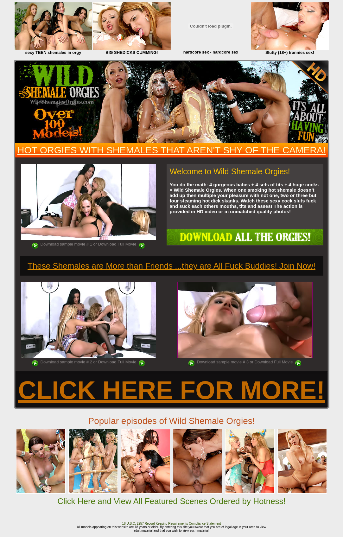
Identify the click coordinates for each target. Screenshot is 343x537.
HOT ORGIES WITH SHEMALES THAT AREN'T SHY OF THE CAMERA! (171, 150)
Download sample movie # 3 (223, 362)
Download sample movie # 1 (66, 244)
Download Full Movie (117, 244)
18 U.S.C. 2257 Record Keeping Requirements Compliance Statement (171, 523)
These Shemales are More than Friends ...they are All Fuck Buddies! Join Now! (171, 266)
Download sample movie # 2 (66, 362)
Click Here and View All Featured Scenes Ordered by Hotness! (171, 501)
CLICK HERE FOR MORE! (171, 390)
